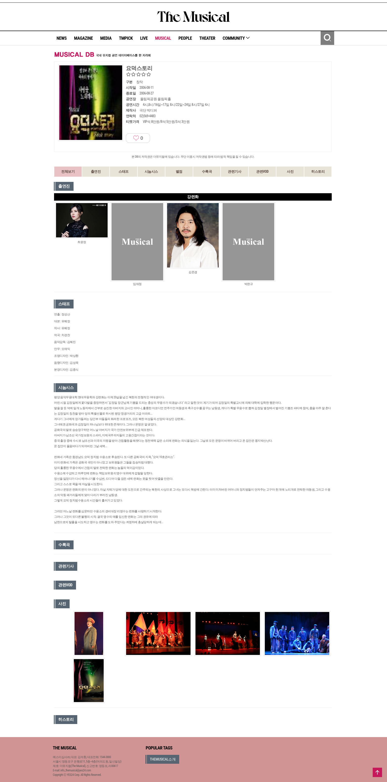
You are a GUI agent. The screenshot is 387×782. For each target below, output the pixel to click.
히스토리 (318, 171)
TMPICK (126, 38)
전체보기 (68, 171)
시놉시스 (151, 171)
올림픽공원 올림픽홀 (155, 99)
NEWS (62, 38)
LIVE (144, 38)
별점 (179, 171)
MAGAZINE (83, 38)
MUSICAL (163, 38)
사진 (290, 171)
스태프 (123, 171)
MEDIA (106, 38)
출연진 (96, 171)
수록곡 (207, 171)
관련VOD (262, 171)
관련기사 (234, 171)
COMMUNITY (236, 38)
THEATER (207, 38)
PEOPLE (185, 38)
